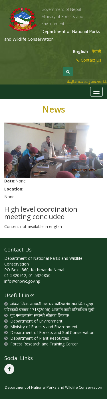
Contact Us (88, 60)
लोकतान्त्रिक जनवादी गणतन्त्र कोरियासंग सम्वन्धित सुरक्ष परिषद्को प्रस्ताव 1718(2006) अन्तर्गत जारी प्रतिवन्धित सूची (49, 306)
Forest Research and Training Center (44, 344)
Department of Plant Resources (39, 338)
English (80, 51)
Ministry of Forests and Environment (44, 326)
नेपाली (96, 51)
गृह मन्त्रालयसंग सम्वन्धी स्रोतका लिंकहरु (39, 315)
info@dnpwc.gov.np (22, 281)
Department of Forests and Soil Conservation (52, 332)
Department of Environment (36, 321)
